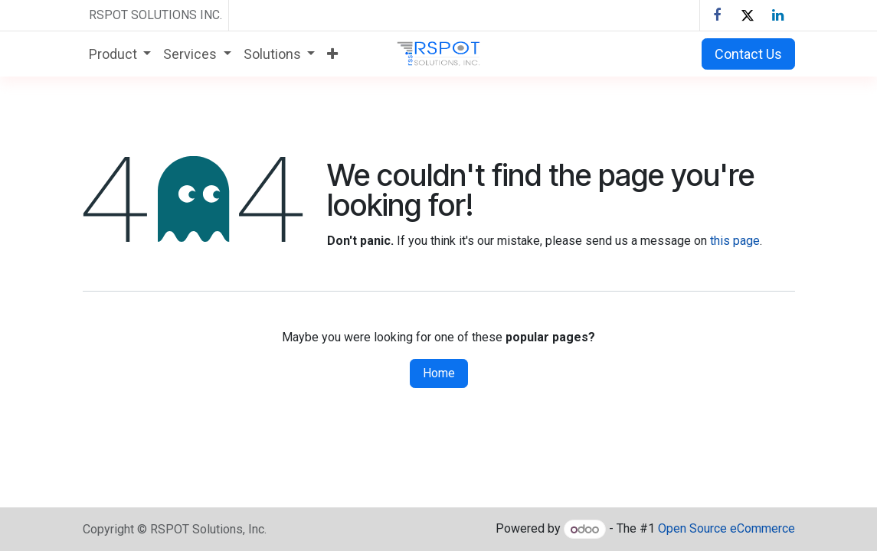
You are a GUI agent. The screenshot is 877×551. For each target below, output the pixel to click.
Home (439, 373)
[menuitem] (120, 53)
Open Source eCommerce (726, 529)
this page (735, 240)
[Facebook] (717, 15)
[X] (747, 15)
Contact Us (748, 54)
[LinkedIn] (778, 15)
